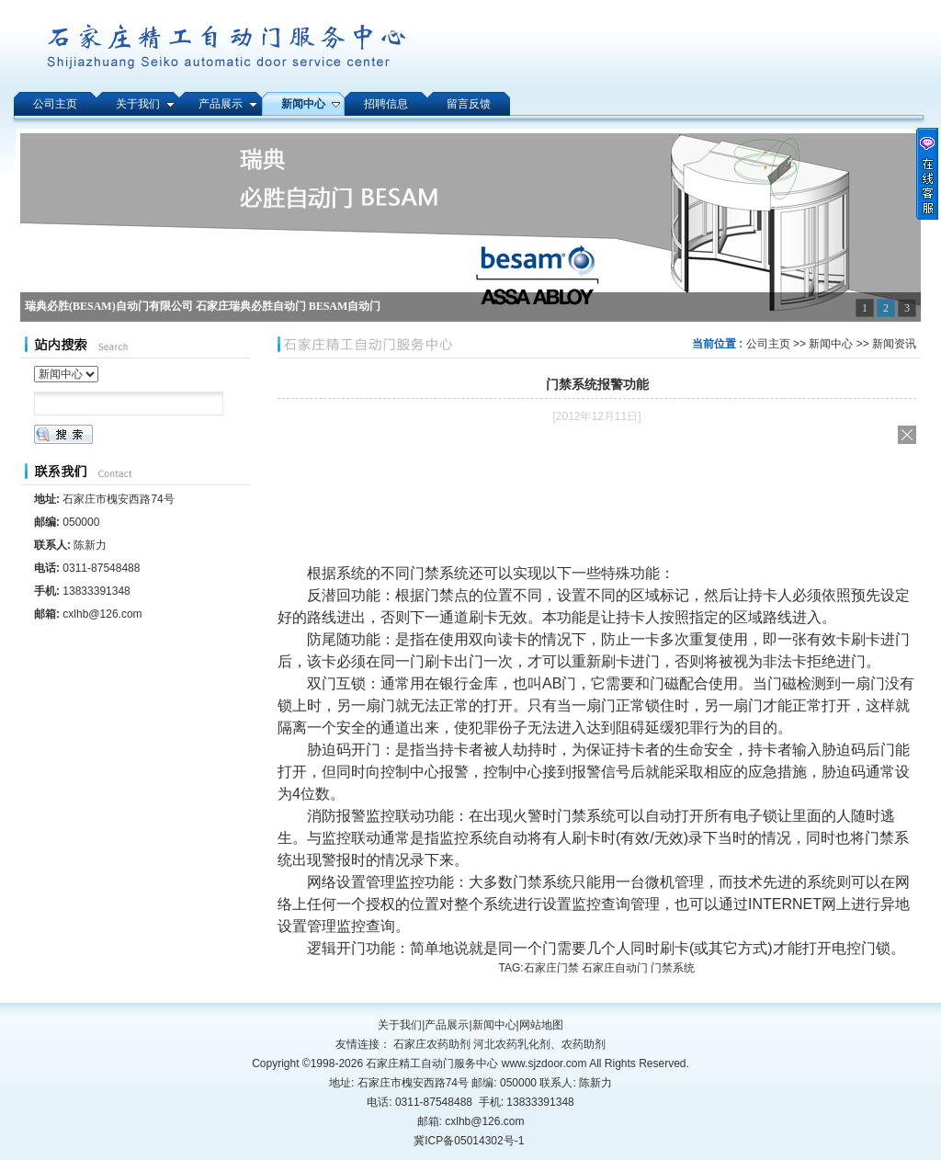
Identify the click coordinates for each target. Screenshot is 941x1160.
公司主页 (768, 343)
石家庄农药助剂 (431, 1044)
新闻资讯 (894, 343)
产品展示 (447, 1024)
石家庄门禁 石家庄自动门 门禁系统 (610, 967)
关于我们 (400, 1024)
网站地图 (541, 1024)
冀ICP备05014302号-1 (469, 1140)
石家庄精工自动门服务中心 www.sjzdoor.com (477, 1063)
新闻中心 (831, 343)
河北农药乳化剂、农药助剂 (539, 1044)
